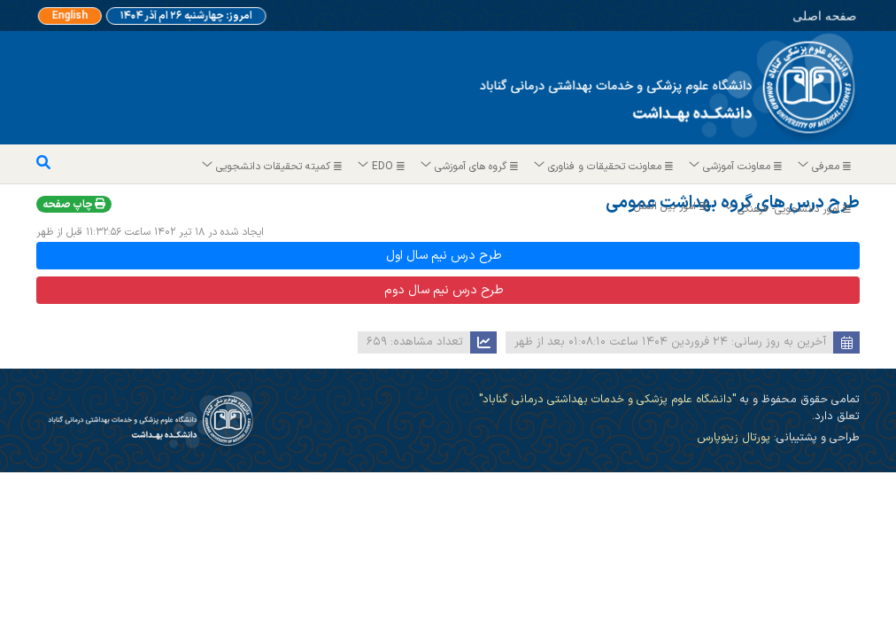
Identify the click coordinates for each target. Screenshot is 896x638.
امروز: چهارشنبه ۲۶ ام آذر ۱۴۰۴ (184, 16)
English (81, 16)
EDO (382, 167)
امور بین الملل (673, 206)
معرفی (825, 167)
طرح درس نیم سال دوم (444, 290)
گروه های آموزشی (470, 167)
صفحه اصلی (797, 13)
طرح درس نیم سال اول (444, 255)
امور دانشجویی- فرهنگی (788, 209)
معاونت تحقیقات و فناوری (604, 167)
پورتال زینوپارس (733, 437)
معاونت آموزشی (736, 167)
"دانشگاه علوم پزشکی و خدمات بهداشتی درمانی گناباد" (607, 399)
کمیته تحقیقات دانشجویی (272, 167)
